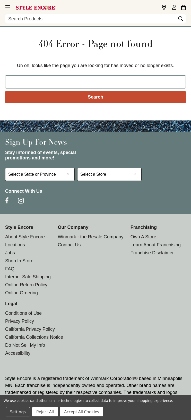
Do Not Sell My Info (25, 345)
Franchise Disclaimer (152, 252)
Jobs (10, 252)
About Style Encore (25, 236)
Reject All (45, 412)
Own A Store (143, 236)
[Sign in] (174, 8)
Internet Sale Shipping (28, 276)
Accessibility (17, 353)
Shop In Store (19, 260)
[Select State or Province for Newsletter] (40, 174)
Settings (18, 412)
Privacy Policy (19, 321)
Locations (15, 244)
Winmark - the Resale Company (90, 236)
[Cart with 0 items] (183, 7)
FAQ (9, 268)
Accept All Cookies (81, 412)
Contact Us (69, 244)
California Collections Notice (34, 337)
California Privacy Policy (30, 329)
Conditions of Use (23, 313)
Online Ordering (21, 292)
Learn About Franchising (156, 244)
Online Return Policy (26, 284)
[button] (7, 6)
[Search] (181, 20)
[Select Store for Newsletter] (109, 174)
